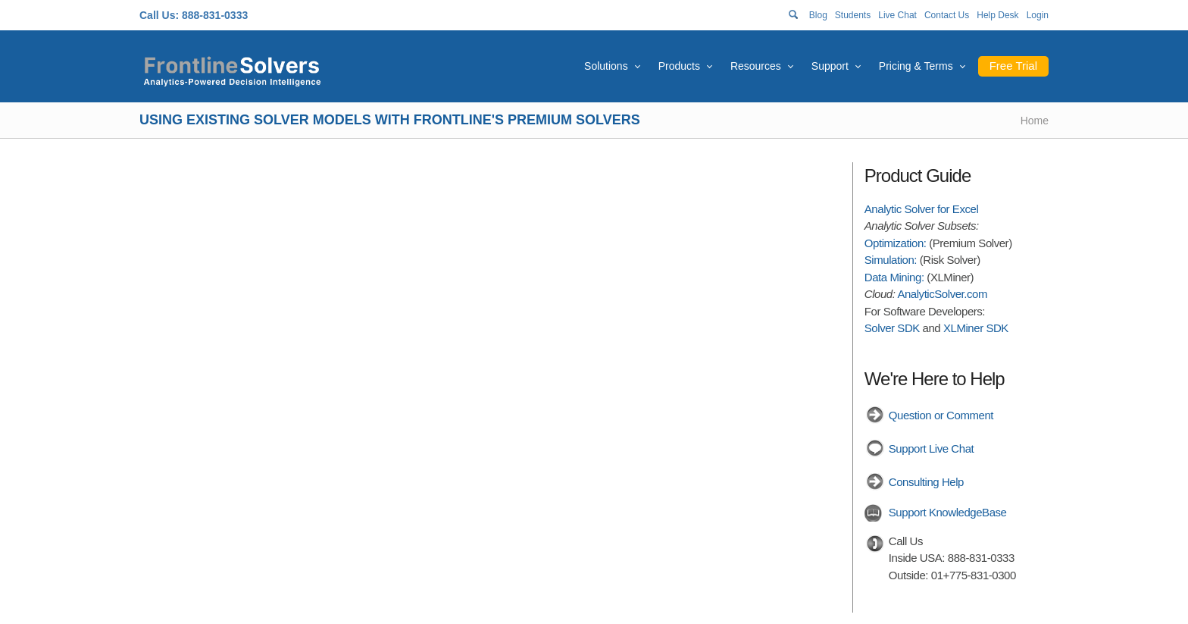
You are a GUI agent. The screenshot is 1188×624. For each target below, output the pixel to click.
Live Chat (897, 15)
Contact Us (946, 15)
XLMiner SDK (975, 327)
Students (853, 15)
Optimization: (895, 243)
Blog (818, 15)
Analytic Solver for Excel (921, 208)
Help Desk (997, 15)
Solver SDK (892, 327)
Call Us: (159, 15)
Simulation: (890, 259)
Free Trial (1013, 65)
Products (679, 66)
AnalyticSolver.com (942, 293)
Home (1035, 120)
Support (830, 66)
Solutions (606, 66)
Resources (755, 66)
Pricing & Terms (916, 66)
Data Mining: (894, 277)
